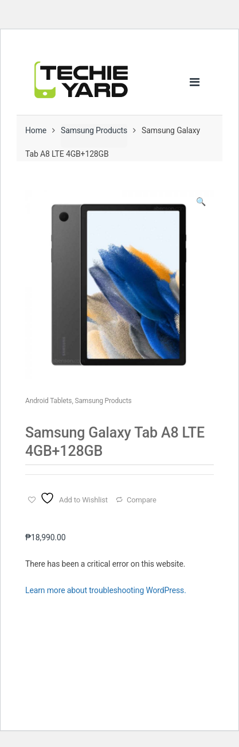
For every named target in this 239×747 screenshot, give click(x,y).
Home (35, 130)
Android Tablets (48, 401)
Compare (141, 500)
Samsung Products (94, 130)
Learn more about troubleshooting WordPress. (105, 590)
